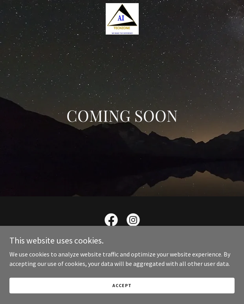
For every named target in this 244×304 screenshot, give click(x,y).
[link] (121, 19)
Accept (121, 285)
